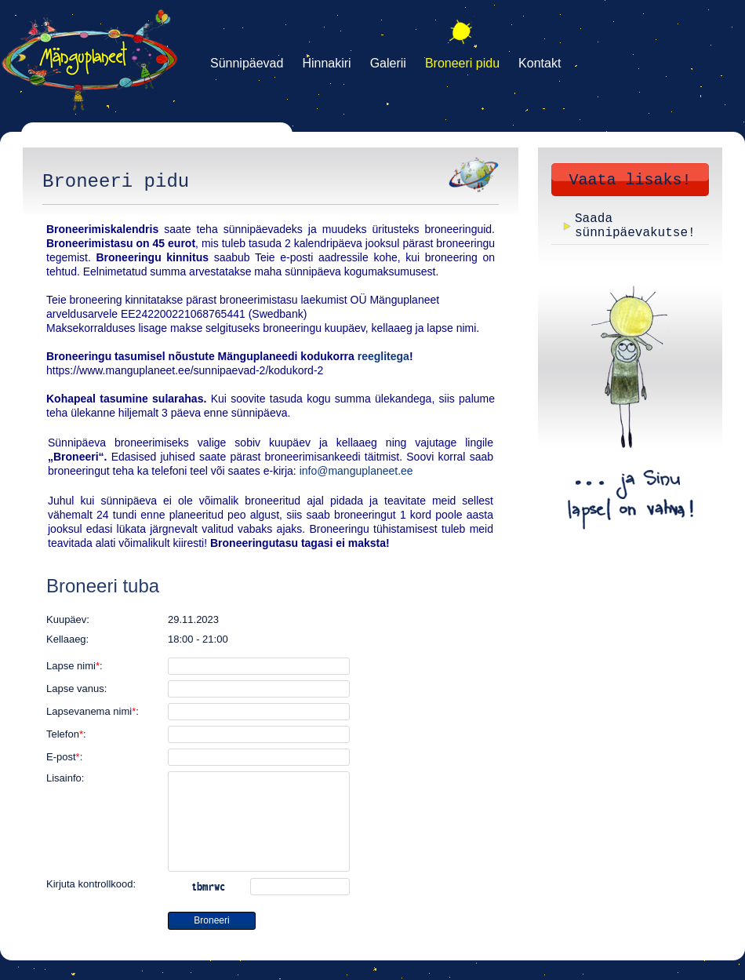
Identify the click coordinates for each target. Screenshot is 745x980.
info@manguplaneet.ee (356, 470)
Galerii (388, 63)
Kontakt (539, 63)
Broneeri (211, 920)
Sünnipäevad (246, 63)
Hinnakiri (326, 63)
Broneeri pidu (462, 63)
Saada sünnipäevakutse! (635, 226)
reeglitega (383, 356)
